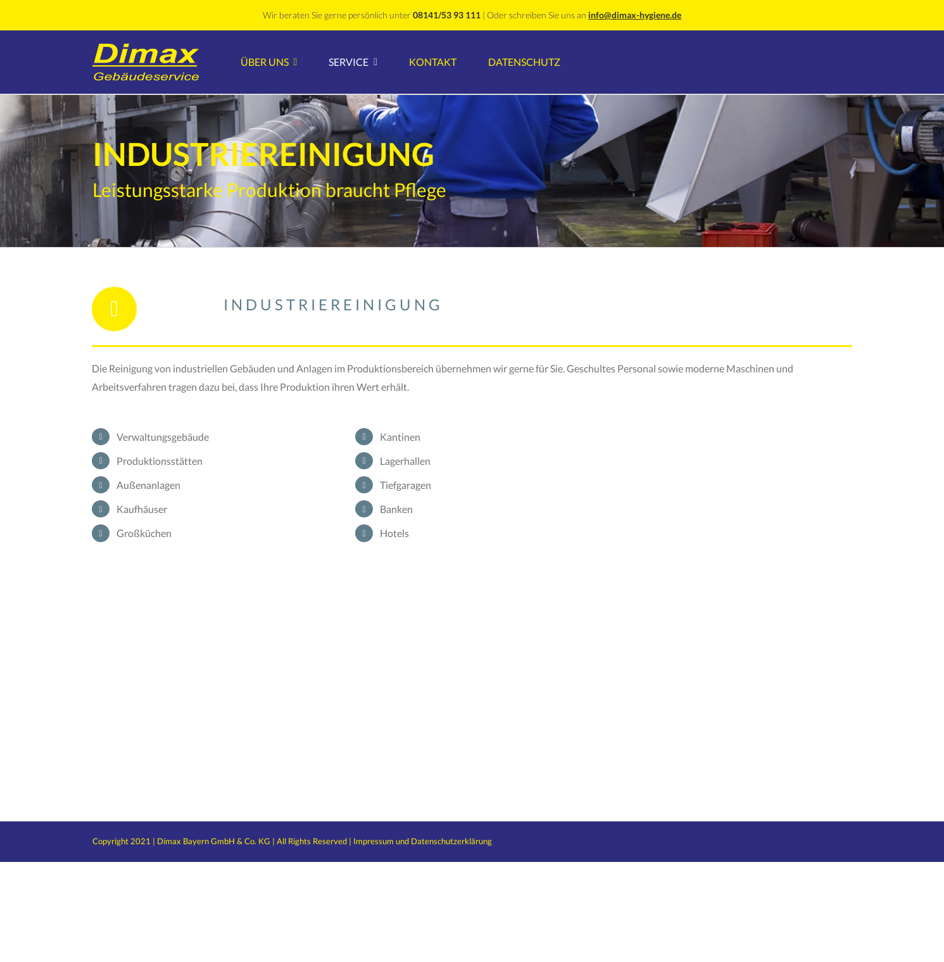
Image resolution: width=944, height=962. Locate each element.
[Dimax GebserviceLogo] (145, 48)
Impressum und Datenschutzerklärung (422, 841)
